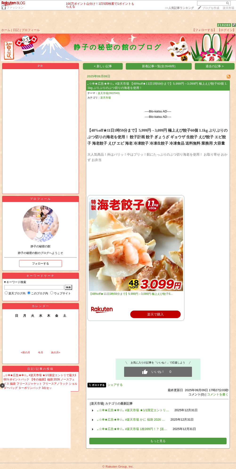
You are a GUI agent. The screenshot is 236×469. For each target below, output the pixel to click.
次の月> (55, 352)
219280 (224, 25)
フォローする (40, 263)
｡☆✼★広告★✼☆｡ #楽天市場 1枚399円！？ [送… (132, 429)
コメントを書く (217, 394)
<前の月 (25, 352)
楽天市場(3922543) (109, 93)
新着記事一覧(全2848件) (159, 66)
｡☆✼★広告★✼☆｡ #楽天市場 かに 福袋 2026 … (131, 419)
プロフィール (30, 30)
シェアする (115, 384)
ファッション (15, 7)
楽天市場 (228, 8)
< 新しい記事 (103, 66)
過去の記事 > (215, 66)
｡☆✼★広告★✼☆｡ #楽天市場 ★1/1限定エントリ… (133, 410)
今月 (40, 352)
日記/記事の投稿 (40, 368)
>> (179, 8)
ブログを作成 (210, 8)
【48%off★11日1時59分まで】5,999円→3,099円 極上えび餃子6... (131, 294)
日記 (16, 30)
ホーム (5, 30)
